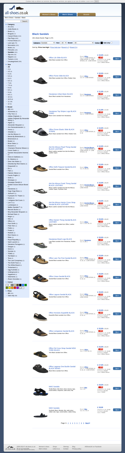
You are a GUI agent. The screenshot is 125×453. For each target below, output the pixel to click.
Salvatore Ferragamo (15, 244)
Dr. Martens (12, 159)
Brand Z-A (73, 47)
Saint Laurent (12, 242)
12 (9, 104)
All (9, 27)
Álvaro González (13, 279)
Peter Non (11, 226)
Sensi (10, 249)
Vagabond (11, 274)
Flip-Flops (11, 38)
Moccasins (11, 45)
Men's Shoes (9, 18)
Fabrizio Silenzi (13, 173)
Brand (10, 107)
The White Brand (14, 265)
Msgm (10, 216)
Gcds (9, 178)
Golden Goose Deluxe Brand (18, 185)
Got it (96, 1)
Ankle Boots (12, 29)
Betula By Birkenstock (15, 136)
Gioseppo (11, 180)
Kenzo (10, 198)
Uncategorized (13, 61)
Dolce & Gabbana (14, 157)
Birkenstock (12, 139)
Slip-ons (11, 54)
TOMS (10, 253)
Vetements (11, 277)
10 (9, 97)
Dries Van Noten (13, 161)
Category (11, 24)
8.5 (9, 90)
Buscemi (11, 146)
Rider (10, 237)
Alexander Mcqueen (15, 125)
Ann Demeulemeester (15, 127)
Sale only (11, 295)
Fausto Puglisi (13, 175)
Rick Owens (12, 235)
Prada (10, 230)
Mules (10, 47)
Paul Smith (12, 223)
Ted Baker (11, 256)
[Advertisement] (76, 25)
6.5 (9, 81)
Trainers (11, 59)
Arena (10, 129)
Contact (65, 449)
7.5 (9, 85)
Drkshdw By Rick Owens (16, 164)
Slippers (11, 57)
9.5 (9, 94)
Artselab (11, 132)
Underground (12, 272)
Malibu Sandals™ (14, 207)
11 (9, 101)
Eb (9, 168)
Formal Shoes (13, 41)
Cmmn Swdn (12, 150)
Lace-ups (11, 43)
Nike (9, 219)
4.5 (9, 71)
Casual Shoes (13, 36)
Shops (55, 447)
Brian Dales (12, 143)
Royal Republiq (13, 240)
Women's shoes (44, 447)
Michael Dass (12, 214)
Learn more (90, 1)
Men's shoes (43, 449)
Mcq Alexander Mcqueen (16, 212)
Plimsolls (11, 50)
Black (23, 18)
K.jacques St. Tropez (15, 196)
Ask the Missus (13, 134)
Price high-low (55, 47)
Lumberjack (12, 205)
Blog (73, 447)
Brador (10, 141)
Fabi (9, 171)
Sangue (10, 247)
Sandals (17, 18)
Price (10, 291)
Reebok (10, 233)
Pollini (10, 228)
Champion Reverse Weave (17, 148)
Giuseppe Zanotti (14, 182)
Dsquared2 (12, 166)
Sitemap (66, 447)
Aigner (10, 123)
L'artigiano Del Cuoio (15, 200)
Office (10, 221)
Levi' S (10, 203)
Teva (9, 258)
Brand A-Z (65, 47)
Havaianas (11, 189)
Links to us (56, 449)
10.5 (9, 99)
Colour (10, 282)
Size (9, 64)
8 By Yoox (11, 114)
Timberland (12, 267)
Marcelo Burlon (13, 209)
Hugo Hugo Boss (14, 191)
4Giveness (11, 111)
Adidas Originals (13, 116)
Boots (10, 31)
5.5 (9, 76)
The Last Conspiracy (15, 260)
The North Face (13, 263)
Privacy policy (76, 449)
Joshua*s (11, 193)
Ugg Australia (12, 270)
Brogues (11, 34)
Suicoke (10, 251)
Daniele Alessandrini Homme (18, 153)
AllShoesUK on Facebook (93, 447)
